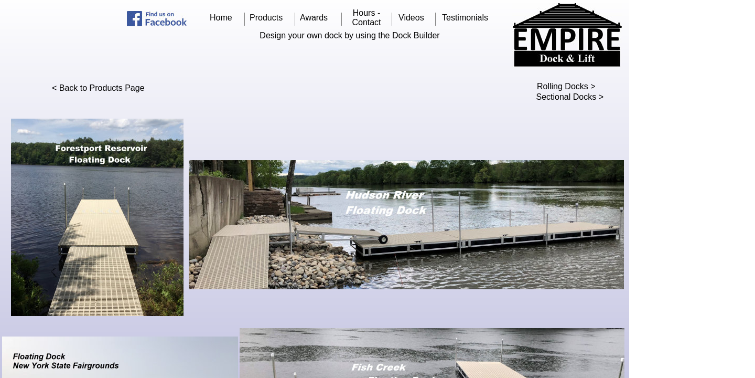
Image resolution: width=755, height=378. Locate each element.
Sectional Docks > (569, 96)
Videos (411, 17)
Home (221, 17)
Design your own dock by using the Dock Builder (349, 35)
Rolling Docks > (566, 86)
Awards (314, 17)
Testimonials (465, 17)
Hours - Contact (366, 17)
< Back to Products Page (98, 87)
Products (266, 17)
